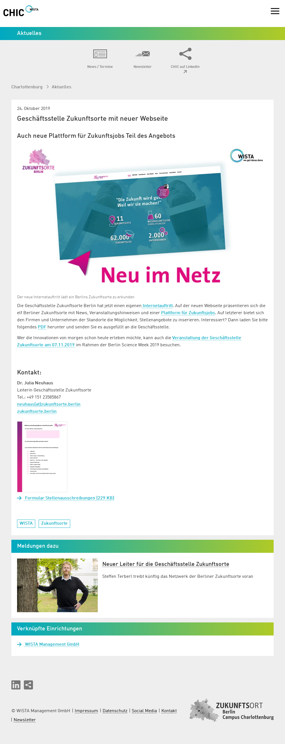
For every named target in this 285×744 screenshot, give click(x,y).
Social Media (144, 711)
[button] (16, 685)
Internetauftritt (157, 306)
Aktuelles (61, 87)
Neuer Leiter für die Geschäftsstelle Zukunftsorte (165, 564)
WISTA (26, 523)
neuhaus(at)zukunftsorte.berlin (48, 404)
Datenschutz (115, 711)
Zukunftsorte (54, 523)
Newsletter (25, 720)
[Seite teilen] (28, 685)
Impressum (86, 711)
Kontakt (169, 711)
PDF (42, 327)
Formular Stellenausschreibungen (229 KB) (69, 498)
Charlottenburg (27, 87)
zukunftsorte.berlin (37, 411)
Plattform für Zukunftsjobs (188, 313)
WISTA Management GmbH (51, 644)
